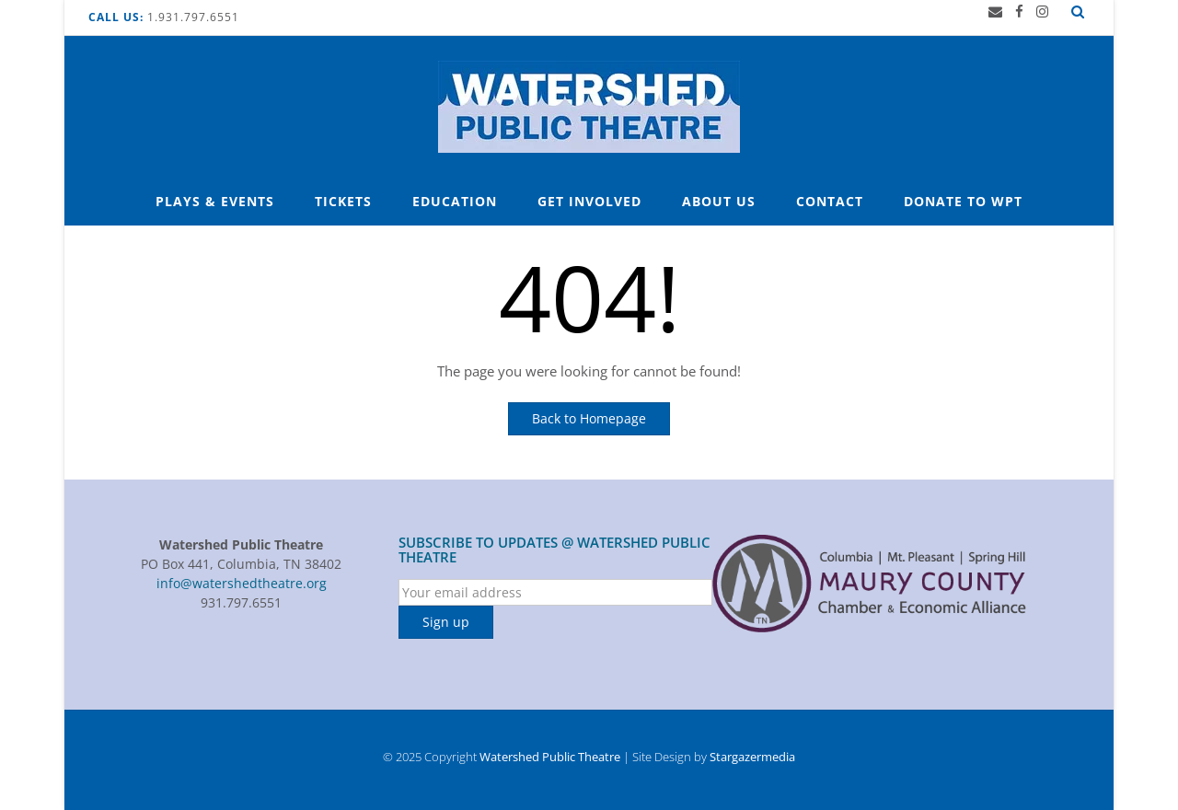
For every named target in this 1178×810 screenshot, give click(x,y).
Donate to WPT (963, 201)
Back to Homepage (589, 418)
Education (454, 201)
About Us (719, 201)
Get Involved (589, 201)
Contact (829, 201)
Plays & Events (215, 201)
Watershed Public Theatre (549, 756)
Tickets (343, 201)
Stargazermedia (752, 756)
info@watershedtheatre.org (241, 583)
